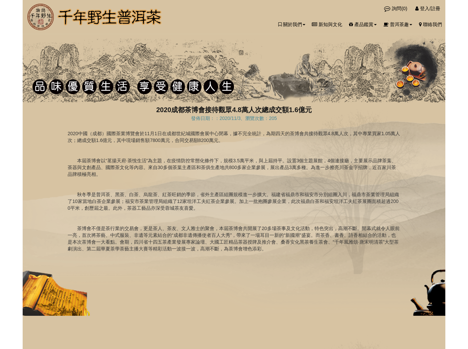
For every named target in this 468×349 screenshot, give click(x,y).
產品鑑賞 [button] (363, 24)
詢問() (396, 8)
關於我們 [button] (291, 24)
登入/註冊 (427, 8)
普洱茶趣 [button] (397, 24)
